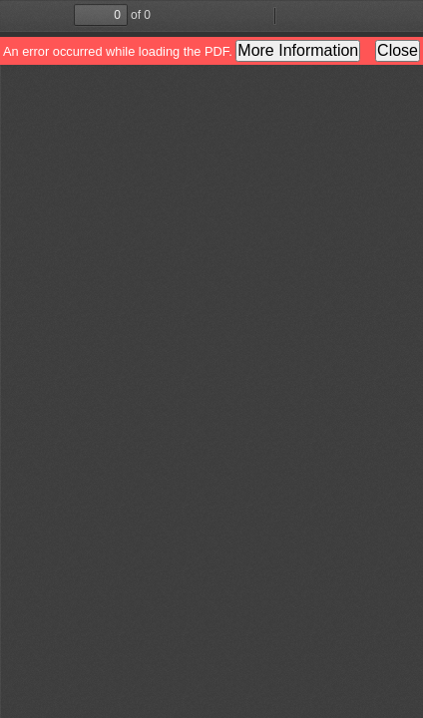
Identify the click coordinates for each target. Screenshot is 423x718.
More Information (297, 50)
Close (397, 50)
